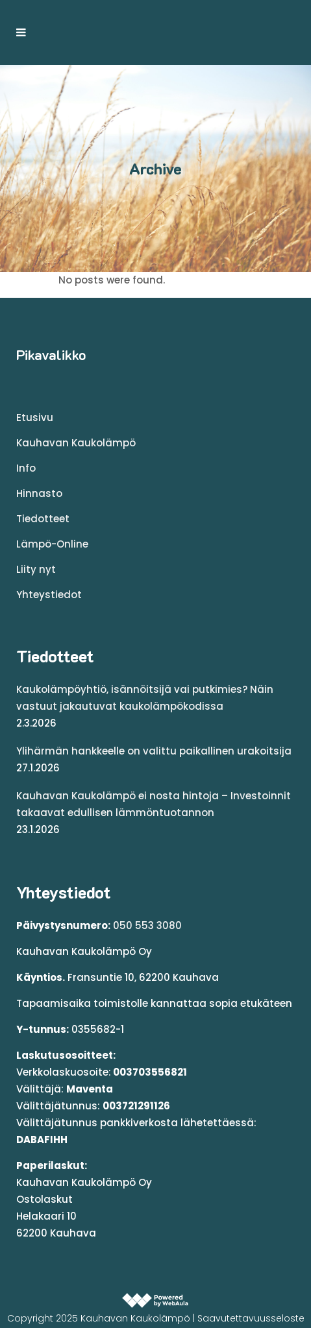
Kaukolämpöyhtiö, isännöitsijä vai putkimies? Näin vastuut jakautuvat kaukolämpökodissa (144, 697)
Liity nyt (36, 569)
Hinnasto (39, 493)
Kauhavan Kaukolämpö (76, 443)
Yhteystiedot (49, 594)
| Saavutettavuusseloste (249, 1318)
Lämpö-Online (52, 544)
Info (26, 468)
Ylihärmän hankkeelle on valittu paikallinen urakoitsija (154, 751)
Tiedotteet (42, 518)
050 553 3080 (147, 925)
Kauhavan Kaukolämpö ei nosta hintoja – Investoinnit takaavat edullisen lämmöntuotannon (153, 804)
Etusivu (34, 417)
